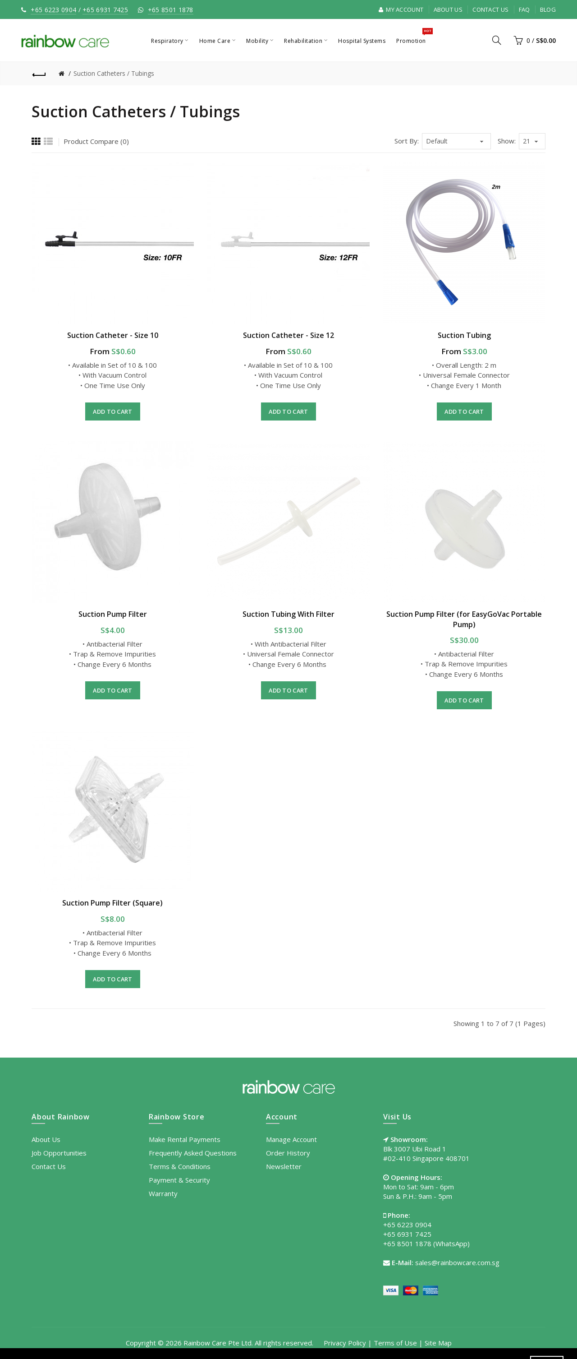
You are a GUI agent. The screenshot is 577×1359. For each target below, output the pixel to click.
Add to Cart (112, 411)
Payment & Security (179, 1179)
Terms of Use (395, 1342)
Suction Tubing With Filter (288, 614)
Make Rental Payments (184, 1139)
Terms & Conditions (180, 1166)
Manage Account (291, 1139)
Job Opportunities (59, 1152)
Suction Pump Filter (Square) (112, 903)
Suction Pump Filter (112, 614)
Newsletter (284, 1166)
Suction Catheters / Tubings (113, 73)
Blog (548, 9)
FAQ (524, 9)
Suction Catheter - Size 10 (112, 335)
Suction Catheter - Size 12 (288, 335)
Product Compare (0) (96, 141)
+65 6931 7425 (105, 9)
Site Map (438, 1342)
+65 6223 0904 (53, 9)
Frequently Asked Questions (193, 1152)
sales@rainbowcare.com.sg (457, 1262)
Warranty (163, 1193)
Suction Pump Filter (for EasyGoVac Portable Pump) (464, 619)
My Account (401, 9)
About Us (448, 9)
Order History (288, 1152)
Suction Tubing (464, 335)
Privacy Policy (345, 1342)
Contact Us (490, 9)
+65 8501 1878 (170, 9)
